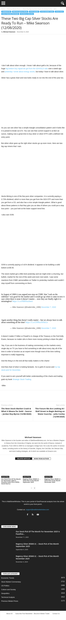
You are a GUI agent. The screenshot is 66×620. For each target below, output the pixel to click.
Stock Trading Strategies (10, 14)
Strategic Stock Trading (22, 379)
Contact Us (56, 613)
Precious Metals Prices (13, 9)
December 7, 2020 (48, 307)
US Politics (5, 586)
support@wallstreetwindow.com (37, 510)
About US (9, 613)
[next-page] (34, 488)
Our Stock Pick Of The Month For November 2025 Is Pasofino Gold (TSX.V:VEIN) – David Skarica (11, 481)
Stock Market (34, 11)
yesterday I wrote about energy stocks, (20, 72)
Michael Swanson (9, 32)
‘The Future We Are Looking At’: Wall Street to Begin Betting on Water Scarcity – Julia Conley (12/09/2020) (50, 412)
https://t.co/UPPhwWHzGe (37, 322)
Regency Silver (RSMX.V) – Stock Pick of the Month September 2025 (31, 480)
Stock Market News (47, 11)
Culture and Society (8, 589)
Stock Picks (59, 11)
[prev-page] (31, 488)
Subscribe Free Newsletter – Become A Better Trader (32, 613)
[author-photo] (33, 428)
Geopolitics (5, 593)
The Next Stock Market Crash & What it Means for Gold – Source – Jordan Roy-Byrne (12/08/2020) (16, 411)
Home (3, 9)
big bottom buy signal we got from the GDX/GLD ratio (27, 69)
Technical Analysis (27, 14)
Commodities (6, 11)
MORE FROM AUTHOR (41, 459)
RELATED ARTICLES (23, 459)
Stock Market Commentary (11, 582)
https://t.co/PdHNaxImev (22, 301)
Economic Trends (7, 578)
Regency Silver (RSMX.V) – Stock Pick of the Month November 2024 (53, 480)
